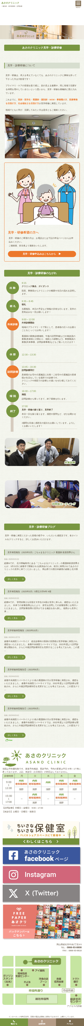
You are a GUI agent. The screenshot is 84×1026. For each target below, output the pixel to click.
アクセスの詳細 (74, 1006)
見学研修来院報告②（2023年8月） (24, 669)
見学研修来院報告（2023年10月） (24, 630)
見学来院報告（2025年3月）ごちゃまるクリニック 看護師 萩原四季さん (41, 552)
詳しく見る (16, 579)
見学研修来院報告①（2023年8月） (24, 708)
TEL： (71, 947)
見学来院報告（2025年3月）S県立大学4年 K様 (29, 591)
